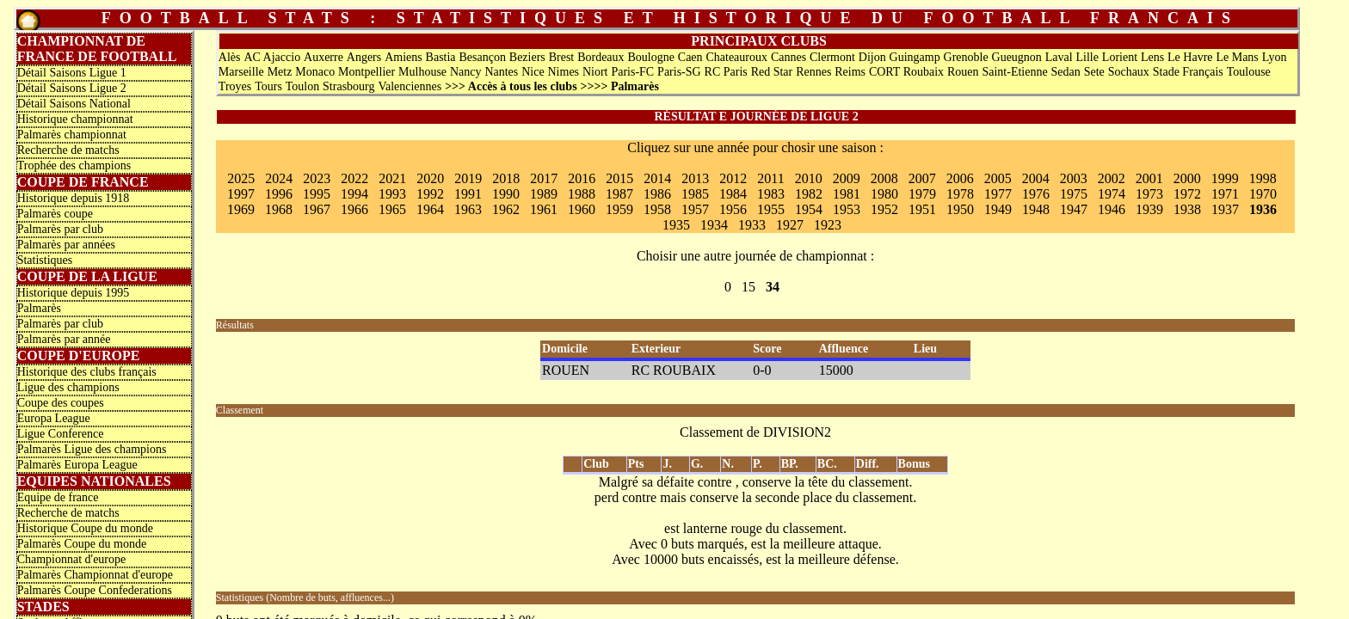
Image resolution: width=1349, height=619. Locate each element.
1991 (468, 194)
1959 (619, 209)
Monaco (315, 71)
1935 (676, 225)
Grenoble (966, 57)
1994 (354, 194)
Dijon (872, 57)
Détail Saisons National (74, 103)
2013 (695, 178)
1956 (733, 209)
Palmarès (39, 308)
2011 (770, 178)
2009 (846, 178)
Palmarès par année (64, 339)
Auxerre (323, 57)
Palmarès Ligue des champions (92, 449)
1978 (960, 194)
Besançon (482, 57)
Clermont (832, 57)
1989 (543, 194)
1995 (316, 194)
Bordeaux (600, 57)
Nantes (501, 71)
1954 (808, 209)
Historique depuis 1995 (73, 292)
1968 (279, 209)
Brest (562, 57)
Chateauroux (736, 57)
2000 (1187, 178)
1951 (922, 209)
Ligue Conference (60, 433)
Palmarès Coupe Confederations (94, 590)
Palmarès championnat (71, 134)
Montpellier (366, 71)
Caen (690, 57)
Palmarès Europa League (77, 464)
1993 (392, 194)
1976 (1036, 194)
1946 (1111, 209)
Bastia (441, 57)
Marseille (241, 71)
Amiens (403, 57)
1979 (922, 194)
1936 (1263, 209)
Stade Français (1188, 71)
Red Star (772, 71)
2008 (884, 178)
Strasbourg (348, 86)
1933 (752, 225)
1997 (241, 194)
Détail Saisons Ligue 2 (71, 88)
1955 (771, 209)
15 (748, 286)
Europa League (53, 418)
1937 (1225, 209)
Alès (230, 57)
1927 (790, 225)
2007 (922, 178)
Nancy (466, 71)
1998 (1263, 178)
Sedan (1066, 71)
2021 (392, 178)
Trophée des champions (74, 165)
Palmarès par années (66, 244)
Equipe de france (58, 497)
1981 (846, 194)
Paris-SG (679, 71)
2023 (316, 178)
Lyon (1274, 57)
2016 (581, 178)
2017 (543, 178)
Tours (268, 86)
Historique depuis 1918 (73, 198)
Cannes (788, 57)
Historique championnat (75, 119)
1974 (1111, 194)
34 (772, 286)
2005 (998, 178)
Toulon (302, 86)
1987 (619, 194)
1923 (827, 225)
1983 (771, 194)
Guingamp (915, 57)
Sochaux (1128, 71)
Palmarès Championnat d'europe (95, 574)
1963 (468, 209)
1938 (1187, 209)
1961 (543, 209)
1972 (1187, 194)
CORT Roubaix (906, 71)
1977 (998, 194)
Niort (595, 71)
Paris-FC (632, 71)
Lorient (1119, 57)
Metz (280, 71)
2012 (733, 178)
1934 (714, 225)
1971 (1225, 194)
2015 (619, 178)
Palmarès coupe (55, 213)
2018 (506, 178)
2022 (354, 178)
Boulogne (650, 57)
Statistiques (45, 260)
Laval (1059, 57)
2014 (657, 178)
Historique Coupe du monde (85, 528)
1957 (695, 209)
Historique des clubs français (87, 371)
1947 (1073, 209)
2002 (1111, 178)
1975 (1073, 194)
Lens (1152, 57)
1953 (846, 209)
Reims (850, 71)
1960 (581, 209)
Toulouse (1249, 71)
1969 (241, 209)
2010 (808, 178)
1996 (279, 194)
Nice (532, 71)
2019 (468, 178)
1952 (884, 209)
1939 (1149, 209)
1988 (581, 194)
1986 (657, 194)
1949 (998, 209)
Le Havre (1189, 57)
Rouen (963, 71)
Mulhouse (422, 71)
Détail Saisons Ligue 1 (71, 72)
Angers (364, 57)
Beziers (527, 57)
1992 (430, 194)
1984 (733, 194)
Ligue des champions (68, 387)
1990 (506, 194)
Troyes (235, 86)
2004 (1036, 178)
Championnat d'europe (71, 559)
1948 (1036, 209)
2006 (960, 178)
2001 (1149, 178)
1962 (506, 209)
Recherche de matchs (68, 150)
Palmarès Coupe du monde (81, 543)
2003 (1073, 178)
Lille (1087, 57)
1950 (960, 209)
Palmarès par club (60, 229)
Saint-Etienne (1014, 71)
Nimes (564, 71)
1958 (657, 209)
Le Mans (1237, 57)
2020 (430, 178)
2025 (241, 178)
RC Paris (726, 71)
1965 (392, 209)
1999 (1225, 178)
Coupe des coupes (60, 402)
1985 (695, 194)
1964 (430, 209)
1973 (1149, 194)
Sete (1094, 71)
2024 (279, 178)
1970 (1263, 194)
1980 (884, 194)
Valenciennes (409, 86)
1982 (808, 194)
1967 (316, 209)
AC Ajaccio (271, 57)
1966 (354, 209)
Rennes (813, 71)
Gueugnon (1017, 57)
